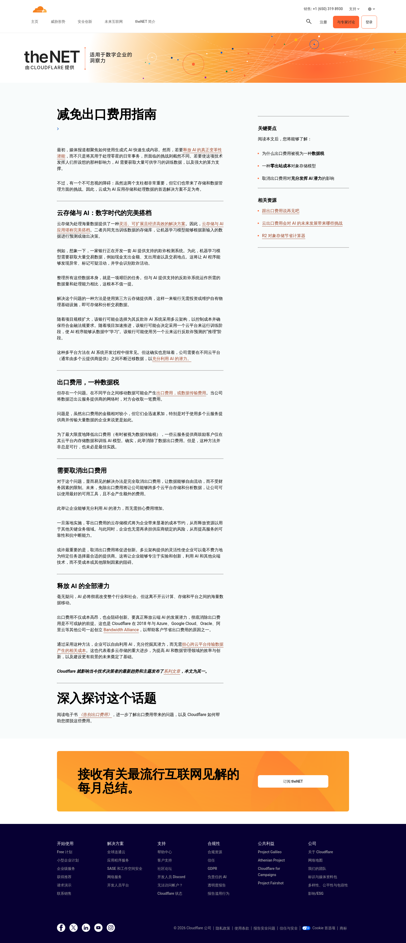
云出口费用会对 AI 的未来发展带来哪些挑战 (302, 223)
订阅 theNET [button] (293, 781)
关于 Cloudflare (320, 852)
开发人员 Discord (171, 877)
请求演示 (64, 885)
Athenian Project (271, 860)
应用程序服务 (118, 860)
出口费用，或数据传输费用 (181, 392)
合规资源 (215, 852)
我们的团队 (317, 868)
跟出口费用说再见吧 (280, 210)
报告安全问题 (264, 928)
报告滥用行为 (218, 893)
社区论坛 (164, 868)
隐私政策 (223, 928)
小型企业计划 (68, 860)
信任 (211, 860)
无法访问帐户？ (170, 885)
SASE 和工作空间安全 (124, 868)
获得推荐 (64, 877)
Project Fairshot (271, 883)
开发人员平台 (118, 885)
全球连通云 (116, 852)
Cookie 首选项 (318, 928)
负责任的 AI (217, 877)
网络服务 (114, 877)
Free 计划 (64, 852)
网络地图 (315, 860)
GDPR (212, 868)
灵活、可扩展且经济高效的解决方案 (152, 223)
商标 (343, 928)
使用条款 (242, 928)
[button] (354, 9)
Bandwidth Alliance (121, 629)
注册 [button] (323, 22)
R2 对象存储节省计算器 (283, 235)
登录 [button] (369, 22)
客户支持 (164, 860)
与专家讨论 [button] (346, 22)
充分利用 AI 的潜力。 (171, 358)
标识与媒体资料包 (322, 877)
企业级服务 (66, 868)
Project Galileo (269, 852)
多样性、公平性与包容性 (328, 885)
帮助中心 (164, 852)
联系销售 (64, 893)
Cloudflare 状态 (169, 893)
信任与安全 (289, 928)
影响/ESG (315, 893)
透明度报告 (217, 885)
